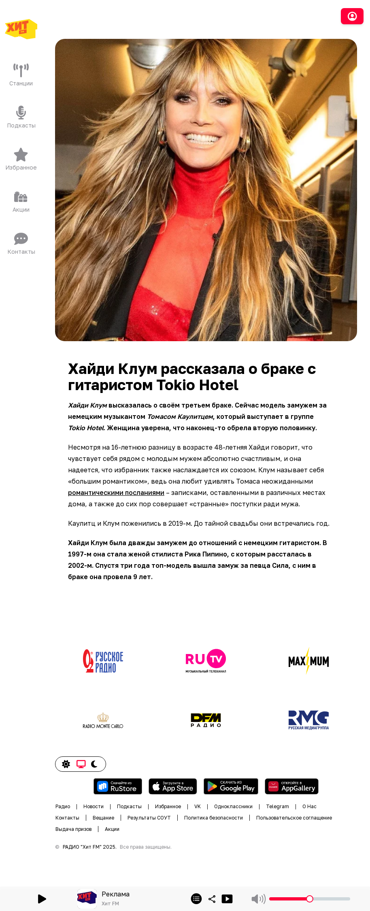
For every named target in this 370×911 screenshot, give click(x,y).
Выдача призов (73, 829)
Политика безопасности (213, 818)
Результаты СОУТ (149, 818)
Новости (93, 806)
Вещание (103, 818)
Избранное (168, 806)
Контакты (67, 818)
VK (197, 806)
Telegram (277, 806)
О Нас (309, 806)
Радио (62, 806)
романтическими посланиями (116, 492)
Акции (112, 829)
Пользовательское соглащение (294, 818)
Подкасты (129, 806)
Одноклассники (233, 806)
